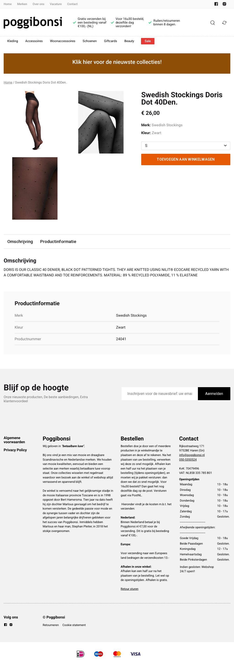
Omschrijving (20, 241)
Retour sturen (129, 589)
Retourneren (51, 625)
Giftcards (110, 41)
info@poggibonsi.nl (192, 455)
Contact (72, 4)
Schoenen (90, 41)
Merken (22, 4)
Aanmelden (214, 393)
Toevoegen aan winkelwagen (186, 159)
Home (8, 4)
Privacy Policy (15, 450)
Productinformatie (58, 241)
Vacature (56, 4)
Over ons (38, 4)
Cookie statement (74, 625)
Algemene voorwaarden (14, 440)
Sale (148, 41)
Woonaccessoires (62, 41)
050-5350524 (188, 460)
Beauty (129, 41)
